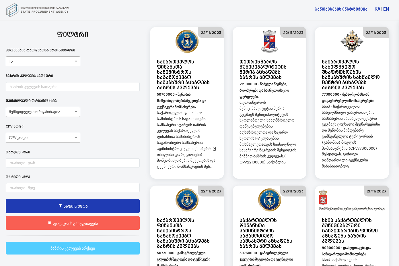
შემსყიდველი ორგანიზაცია (31, 101)
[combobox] (43, 61)
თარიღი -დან (18, 153)
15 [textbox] (11, 61)
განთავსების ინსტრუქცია (341, 9)
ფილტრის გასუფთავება (43, 223)
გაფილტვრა (43, 206)
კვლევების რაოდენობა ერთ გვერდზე (40, 51)
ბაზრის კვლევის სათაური (29, 76)
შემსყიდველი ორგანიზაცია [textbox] (34, 111)
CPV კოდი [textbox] (18, 137)
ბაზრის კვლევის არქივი (43, 248)
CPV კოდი (15, 127)
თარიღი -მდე (18, 177)
